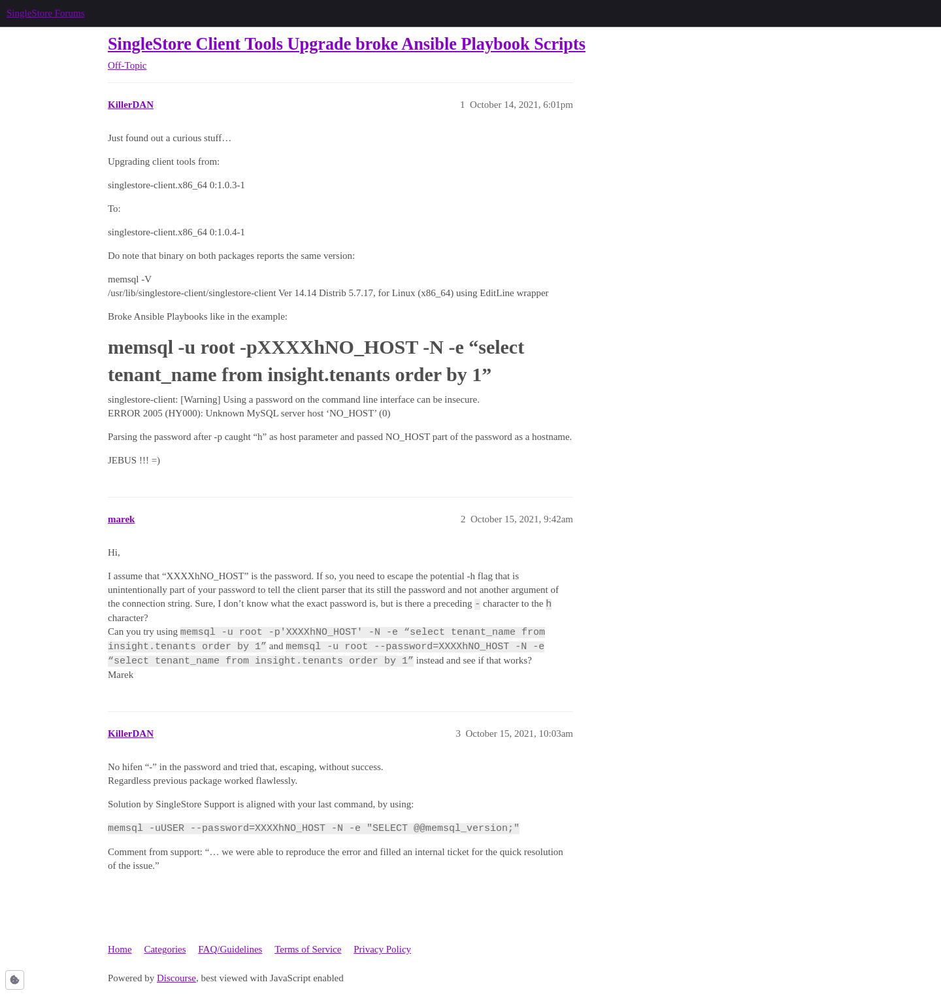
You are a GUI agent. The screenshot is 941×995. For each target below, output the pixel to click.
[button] (14, 980)
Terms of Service (307, 949)
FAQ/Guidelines (230, 949)
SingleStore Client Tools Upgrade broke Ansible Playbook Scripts (347, 44)
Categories (165, 949)
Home (120, 949)
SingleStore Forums (46, 13)
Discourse (176, 978)
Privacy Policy (382, 949)
